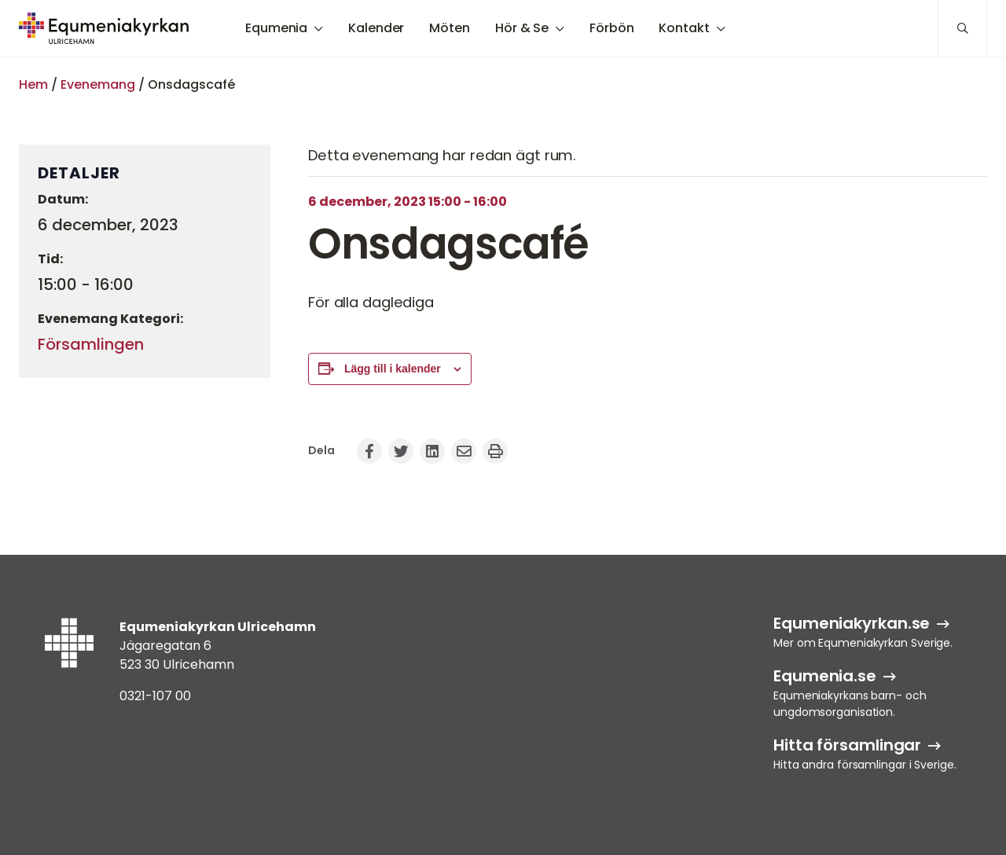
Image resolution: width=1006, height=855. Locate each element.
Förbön (611, 28)
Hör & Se (522, 28)
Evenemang (98, 84)
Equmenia (276, 28)
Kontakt (684, 28)
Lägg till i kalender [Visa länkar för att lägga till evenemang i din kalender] (392, 368)
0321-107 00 (155, 696)
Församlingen (91, 344)
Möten (449, 28)
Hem (33, 84)
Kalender (376, 28)
